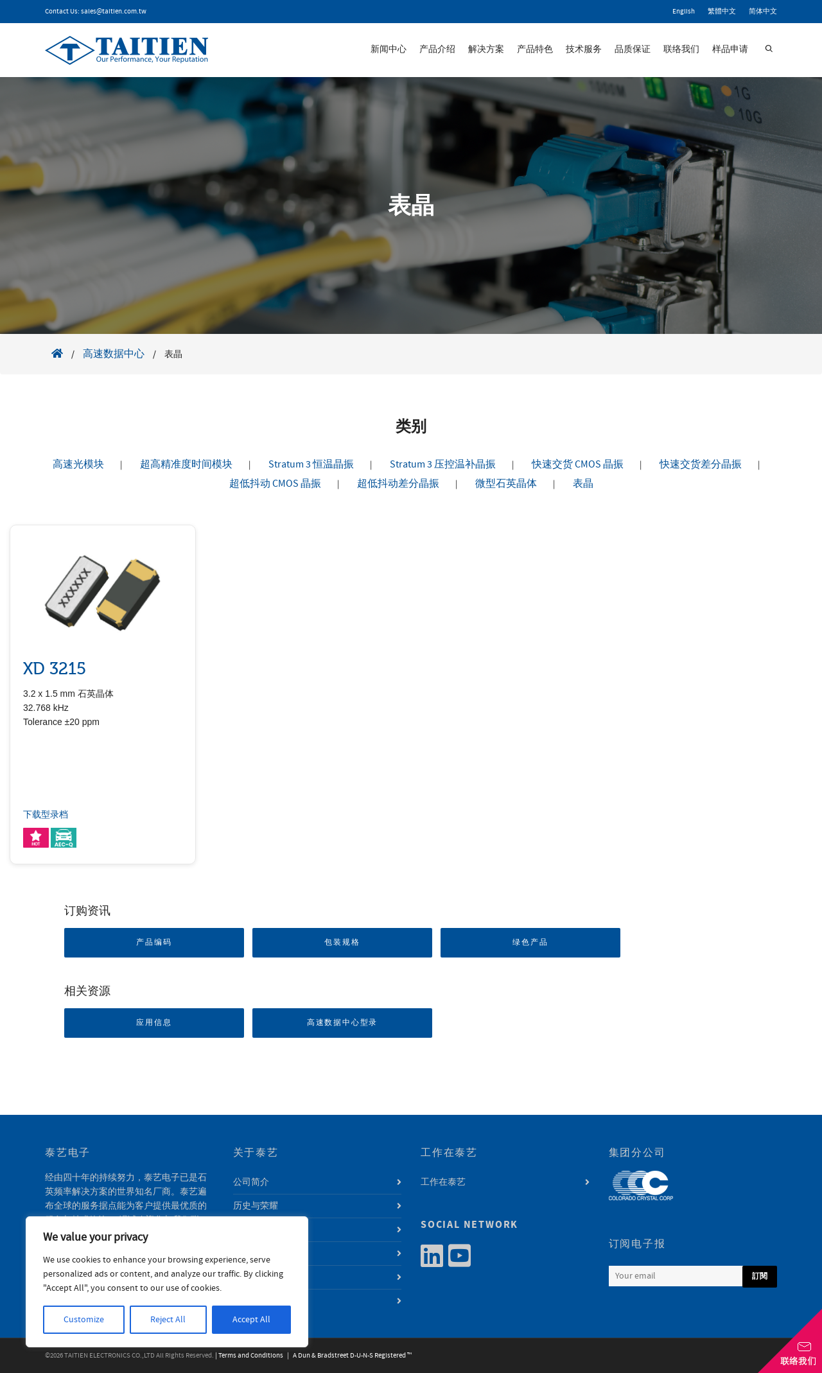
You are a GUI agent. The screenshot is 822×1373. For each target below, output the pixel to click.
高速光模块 (78, 464)
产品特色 (535, 49)
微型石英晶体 (506, 483)
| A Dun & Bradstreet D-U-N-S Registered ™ (348, 1355)
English (683, 11)
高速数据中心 (113, 353)
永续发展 (251, 1253)
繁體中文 (722, 11)
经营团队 (251, 1230)
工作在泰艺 (443, 1182)
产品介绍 (437, 49)
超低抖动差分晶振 (398, 483)
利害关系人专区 (264, 1277)
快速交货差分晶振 (701, 464)
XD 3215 (54, 669)
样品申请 (730, 49)
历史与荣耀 (255, 1206)
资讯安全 (251, 1301)
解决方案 (486, 49)
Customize (84, 1319)
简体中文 (763, 11)
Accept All (251, 1319)
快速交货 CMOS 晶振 (578, 464)
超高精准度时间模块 (186, 464)
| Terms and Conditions (249, 1355)
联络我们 (681, 49)
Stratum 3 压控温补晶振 (443, 464)
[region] (167, 1281)
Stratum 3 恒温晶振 (311, 464)
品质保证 (633, 49)
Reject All (168, 1319)
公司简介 (251, 1182)
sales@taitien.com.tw (113, 11)
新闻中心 (389, 49)
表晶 (583, 483)
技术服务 (584, 49)
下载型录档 (45, 815)
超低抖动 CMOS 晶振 (275, 483)
